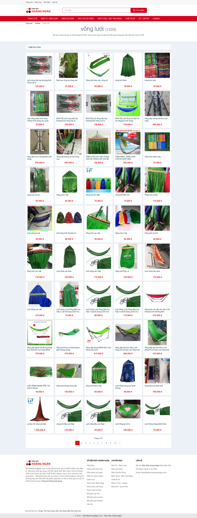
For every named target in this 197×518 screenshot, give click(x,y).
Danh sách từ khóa (94, 490)
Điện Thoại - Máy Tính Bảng (110, 19)
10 (115, 443)
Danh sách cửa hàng (95, 487)
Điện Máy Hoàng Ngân (113, 516)
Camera (156, 19)
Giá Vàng (62, 511)
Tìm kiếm (138, 10)
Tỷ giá (40, 511)
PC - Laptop (144, 19)
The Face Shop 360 (50, 511)
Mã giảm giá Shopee (95, 501)
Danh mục (38, 2)
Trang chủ (29, 2)
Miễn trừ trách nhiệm (95, 476)
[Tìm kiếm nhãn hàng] (96, 10)
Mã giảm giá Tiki (93, 494)
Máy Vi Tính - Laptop (119, 483)
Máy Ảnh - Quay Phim (119, 487)
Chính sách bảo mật (95, 469)
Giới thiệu (46, 2)
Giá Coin (77, 511)
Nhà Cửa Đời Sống (86, 19)
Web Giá (70, 511)
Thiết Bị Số (130, 19)
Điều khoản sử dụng (95, 473)
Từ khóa (37, 23)
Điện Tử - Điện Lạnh (49, 19)
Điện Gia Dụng (68, 19)
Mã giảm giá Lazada (95, 497)
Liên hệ (54, 2)
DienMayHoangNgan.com (93, 516)
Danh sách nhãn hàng (95, 483)
